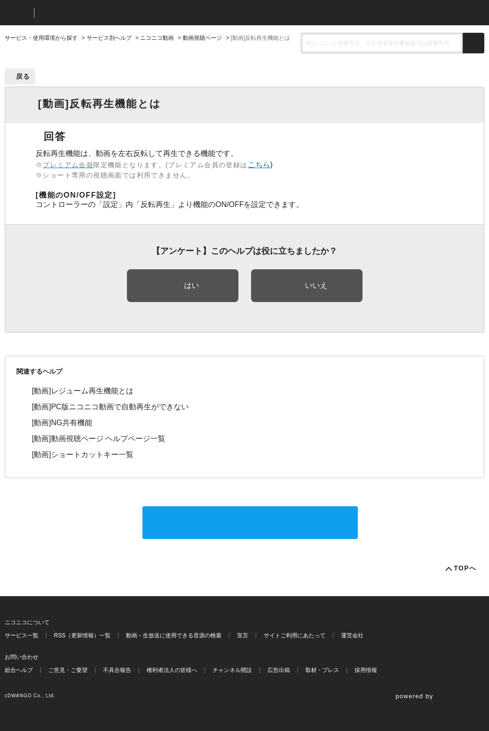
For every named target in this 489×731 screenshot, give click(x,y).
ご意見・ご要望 (68, 670)
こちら (259, 165)
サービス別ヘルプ (109, 38)
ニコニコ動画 (157, 38)
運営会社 (352, 635)
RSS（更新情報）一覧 (82, 635)
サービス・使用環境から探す (41, 38)
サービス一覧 (21, 635)
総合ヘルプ (19, 670)
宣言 (242, 635)
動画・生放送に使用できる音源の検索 (174, 635)
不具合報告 (117, 670)
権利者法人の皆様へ (172, 670)
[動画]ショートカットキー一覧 (82, 454)
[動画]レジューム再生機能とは (82, 391)
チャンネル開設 (232, 670)
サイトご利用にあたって (295, 635)
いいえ (316, 285)
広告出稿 (278, 670)
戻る (23, 76)
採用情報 (366, 670)
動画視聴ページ (202, 38)
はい (191, 285)
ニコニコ (17, 13)
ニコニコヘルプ (91, 13)
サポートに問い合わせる (250, 522)
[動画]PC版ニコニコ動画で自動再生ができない (110, 407)
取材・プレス (322, 670)
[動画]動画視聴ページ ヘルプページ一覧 (98, 439)
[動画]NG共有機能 (62, 423)
